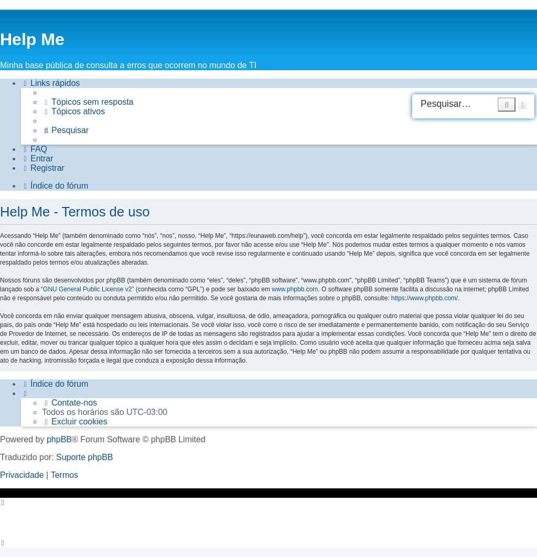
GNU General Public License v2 (87, 289)
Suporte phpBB (84, 457)
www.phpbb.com (295, 289)
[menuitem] (88, 102)
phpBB (59, 439)
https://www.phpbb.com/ (424, 298)
